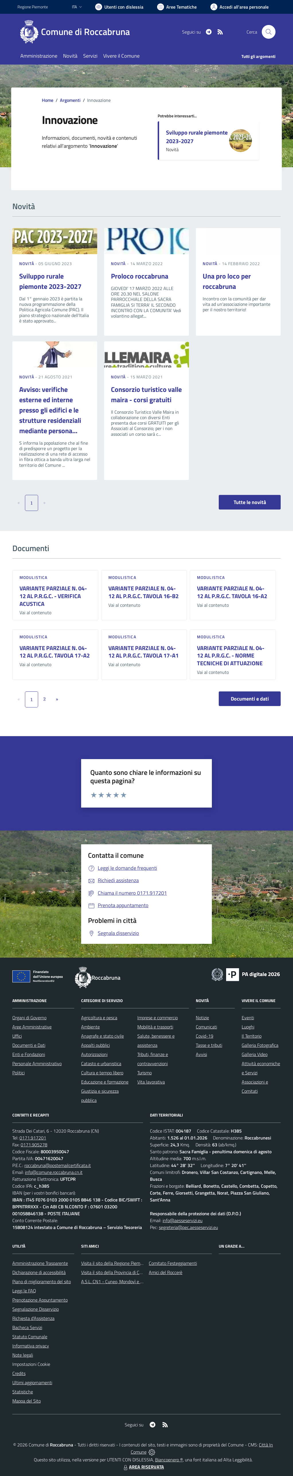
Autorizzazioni (94, 1054)
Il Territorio (251, 1035)
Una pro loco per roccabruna (227, 281)
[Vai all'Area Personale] (240, 7)
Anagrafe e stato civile (102, 1035)
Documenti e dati (250, 699)
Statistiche (22, 1391)
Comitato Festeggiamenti (173, 1263)
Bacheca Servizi (27, 1327)
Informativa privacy (30, 1345)
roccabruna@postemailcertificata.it (57, 1165)
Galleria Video (254, 1054)
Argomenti (70, 100)
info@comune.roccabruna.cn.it (54, 1172)
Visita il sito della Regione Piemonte (115, 1263)
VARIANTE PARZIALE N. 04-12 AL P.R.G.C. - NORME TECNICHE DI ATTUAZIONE (230, 655)
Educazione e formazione (104, 1081)
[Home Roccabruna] (77, 32)
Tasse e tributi (209, 1045)
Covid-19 (204, 1035)
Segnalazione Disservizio (35, 1309)
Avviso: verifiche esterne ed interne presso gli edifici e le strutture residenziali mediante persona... (50, 410)
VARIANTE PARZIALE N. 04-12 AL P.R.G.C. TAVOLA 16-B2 (143, 592)
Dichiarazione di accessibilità (39, 1272)
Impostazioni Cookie (31, 1364)
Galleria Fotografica (260, 1045)
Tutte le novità (250, 502)
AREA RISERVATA (143, 1466)
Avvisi (201, 1054)
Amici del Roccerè (165, 1272)
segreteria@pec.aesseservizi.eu (188, 1227)
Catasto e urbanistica (101, 1063)
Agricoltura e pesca (99, 1017)
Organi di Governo (29, 1017)
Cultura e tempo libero (102, 1072)
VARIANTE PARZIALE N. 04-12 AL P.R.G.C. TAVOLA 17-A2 (54, 651)
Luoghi (248, 1026)
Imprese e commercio (157, 1017)
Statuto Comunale (29, 1336)
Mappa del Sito (26, 1400)
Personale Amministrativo (37, 1063)
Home (47, 100)
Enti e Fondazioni (28, 1054)
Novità (27, 263)
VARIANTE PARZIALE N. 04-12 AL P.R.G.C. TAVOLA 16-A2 (232, 592)
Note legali (22, 1354)
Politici (18, 1072)
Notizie (202, 1017)
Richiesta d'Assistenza (33, 1318)
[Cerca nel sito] (269, 32)
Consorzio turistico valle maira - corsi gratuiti (146, 394)
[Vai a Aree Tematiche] (177, 7)
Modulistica (33, 577)
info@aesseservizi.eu (182, 1220)
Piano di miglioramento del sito (41, 1281)
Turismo (144, 1072)
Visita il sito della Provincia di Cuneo (115, 1272)
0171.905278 (34, 1144)
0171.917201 (32, 1137)
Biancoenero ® (169, 1459)
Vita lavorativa (151, 1081)
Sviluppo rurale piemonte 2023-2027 (197, 136)
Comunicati (206, 1026)
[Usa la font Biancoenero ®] (119, 7)
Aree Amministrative (32, 1026)
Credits (19, 1373)
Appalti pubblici (95, 1045)
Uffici (17, 1035)
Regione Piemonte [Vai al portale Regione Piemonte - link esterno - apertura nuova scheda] (32, 7)
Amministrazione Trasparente (40, 1263)
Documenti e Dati (28, 1045)
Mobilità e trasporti (155, 1026)
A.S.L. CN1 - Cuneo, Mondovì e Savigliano (120, 1281)
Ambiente (90, 1026)
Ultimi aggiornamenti (32, 1382)
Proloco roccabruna (139, 276)
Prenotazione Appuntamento (40, 1299)
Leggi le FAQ (24, 1290)
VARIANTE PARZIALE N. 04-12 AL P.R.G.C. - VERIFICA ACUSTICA (53, 596)
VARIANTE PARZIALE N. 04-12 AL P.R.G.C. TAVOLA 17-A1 (143, 651)
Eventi (248, 1017)
